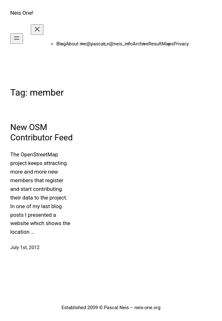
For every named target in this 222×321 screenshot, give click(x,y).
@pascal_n (98, 44)
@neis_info (121, 44)
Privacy (181, 44)
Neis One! (21, 13)
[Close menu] (37, 29)
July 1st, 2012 (24, 247)
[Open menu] (16, 38)
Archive (140, 44)
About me (76, 44)
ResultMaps (160, 44)
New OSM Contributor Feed (41, 132)
